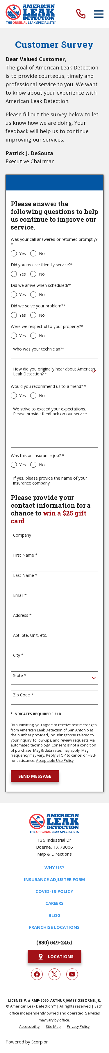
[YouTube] (72, 974)
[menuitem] (29, 1026)
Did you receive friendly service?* (42, 265)
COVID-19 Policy (54, 891)
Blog (54, 915)
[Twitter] (54, 974)
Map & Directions (54, 854)
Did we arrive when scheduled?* (41, 285)
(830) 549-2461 (54, 942)
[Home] (31, 14)
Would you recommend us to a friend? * (48, 386)
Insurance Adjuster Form (54, 879)
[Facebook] (37, 974)
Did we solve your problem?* (38, 306)
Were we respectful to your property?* (47, 326)
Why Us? (54, 867)
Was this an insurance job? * (37, 455)
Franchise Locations (54, 927)
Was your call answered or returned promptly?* (54, 242)
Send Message (34, 776)
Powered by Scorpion (27, 1042)
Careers (54, 903)
